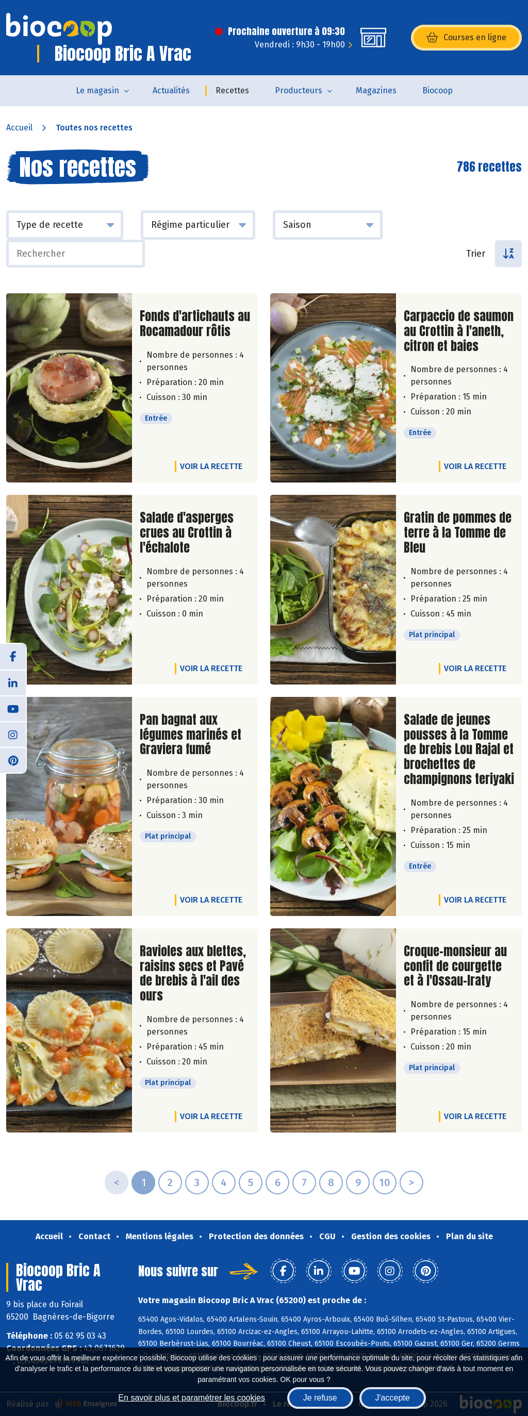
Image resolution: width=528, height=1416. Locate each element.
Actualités (171, 90)
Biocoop (437, 90)
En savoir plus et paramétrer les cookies (191, 1397)
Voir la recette (211, 466)
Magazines (376, 90)
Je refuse (320, 1397)
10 (384, 1182)
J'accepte (392, 1397)
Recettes (232, 90)
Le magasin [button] (97, 90)
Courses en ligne (466, 37)
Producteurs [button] (298, 90)
